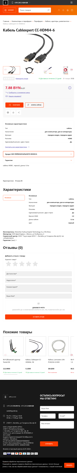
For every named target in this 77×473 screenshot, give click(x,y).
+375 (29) (13, 406)
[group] (38, 49)
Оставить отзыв (38, 317)
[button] (5, 69)
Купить (34, 105)
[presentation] (55, 435)
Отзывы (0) (18, 181)
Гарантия (38, 160)
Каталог (8, 10)
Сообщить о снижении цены (17, 92)
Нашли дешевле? (13, 96)
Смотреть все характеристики (17, 147)
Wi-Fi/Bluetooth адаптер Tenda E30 (11, 361)
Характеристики (8, 181)
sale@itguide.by (12, 411)
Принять (69, 465)
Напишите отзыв (22, 78)
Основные (8, 198)
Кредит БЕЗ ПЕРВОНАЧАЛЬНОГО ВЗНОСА (38, 154)
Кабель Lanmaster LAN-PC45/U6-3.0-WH (56, 361)
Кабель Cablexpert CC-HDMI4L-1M (33, 361)
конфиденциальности (10, 469)
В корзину (14, 105)
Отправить (49, 444)
